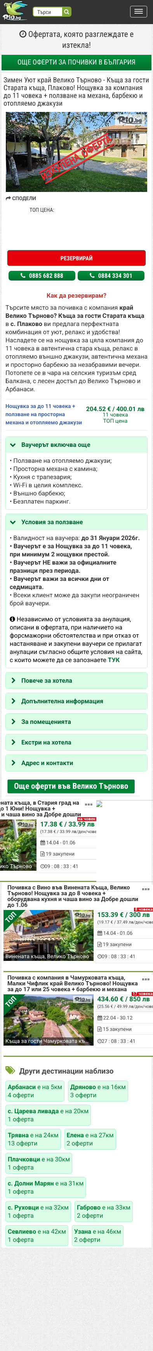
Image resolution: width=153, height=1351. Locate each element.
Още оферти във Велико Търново (71, 786)
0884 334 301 (111, 275)
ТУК (114, 660)
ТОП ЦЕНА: (42, 210)
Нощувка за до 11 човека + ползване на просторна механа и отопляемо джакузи (43, 414)
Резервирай (77, 258)
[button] (138, 11)
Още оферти (76, 62)
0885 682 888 (42, 275)
